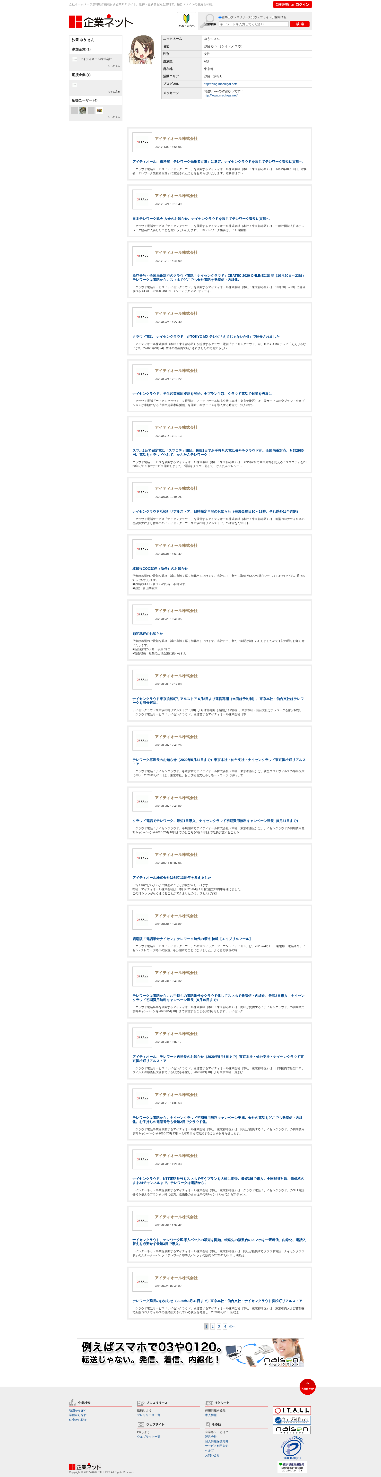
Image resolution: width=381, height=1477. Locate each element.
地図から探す (78, 1410)
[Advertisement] (220, 110)
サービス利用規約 (216, 1446)
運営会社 (211, 1436)
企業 (224, 17)
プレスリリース (241, 17)
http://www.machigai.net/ (221, 95)
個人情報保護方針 (216, 1441)
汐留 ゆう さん (83, 40)
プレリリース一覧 (148, 1415)
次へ (232, 1326)
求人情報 (211, 1415)
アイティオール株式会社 (96, 59)
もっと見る (114, 66)
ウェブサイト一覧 (148, 1436)
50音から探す (78, 1420)
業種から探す (78, 1415)
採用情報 (280, 17)
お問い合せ (212, 1455)
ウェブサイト (263, 17)
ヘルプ (209, 1450)
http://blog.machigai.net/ (220, 84)
